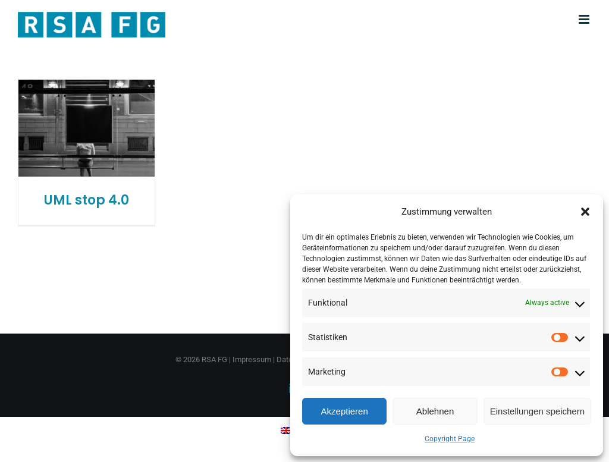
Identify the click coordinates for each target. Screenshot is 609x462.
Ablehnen (435, 411)
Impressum (252, 359)
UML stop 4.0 (86, 200)
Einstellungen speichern (537, 411)
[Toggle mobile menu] (585, 19)
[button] (585, 212)
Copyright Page (450, 439)
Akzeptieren (344, 411)
